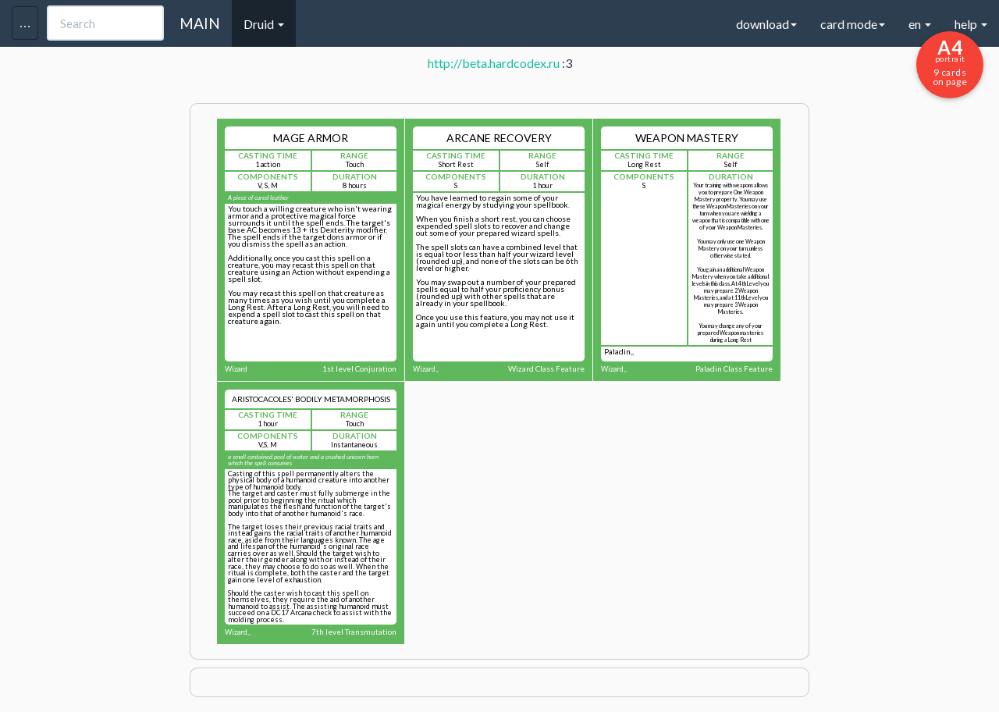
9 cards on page (949, 61)
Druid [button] (264, 23)
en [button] (919, 23)
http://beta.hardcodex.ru (494, 62)
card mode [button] (852, 23)
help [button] (971, 23)
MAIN (200, 23)
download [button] (766, 23)
